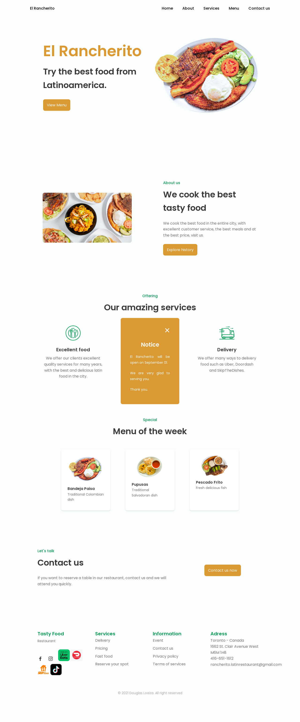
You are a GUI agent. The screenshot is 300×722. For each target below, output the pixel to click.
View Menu (57, 105)
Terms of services (169, 664)
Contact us (259, 8)
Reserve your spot (112, 664)
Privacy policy (165, 656)
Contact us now (222, 570)
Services (211, 8)
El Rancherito (42, 8)
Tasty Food (51, 634)
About (188, 8)
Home (167, 8)
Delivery (102, 640)
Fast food (103, 656)
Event (158, 640)
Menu (234, 8)
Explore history (180, 249)
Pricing (101, 648)
